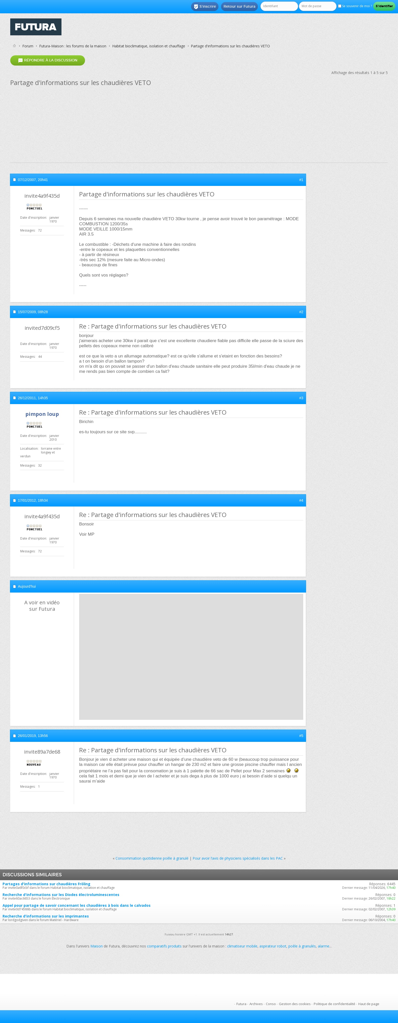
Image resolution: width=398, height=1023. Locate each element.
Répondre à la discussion (47, 60)
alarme (323, 946)
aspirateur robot (272, 946)
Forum (27, 46)
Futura (241, 1003)
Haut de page (368, 1003)
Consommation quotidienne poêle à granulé (152, 858)
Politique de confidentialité (334, 1003)
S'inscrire (205, 6)
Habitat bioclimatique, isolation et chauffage (148, 46)
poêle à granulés (302, 946)
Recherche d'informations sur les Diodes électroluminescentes (61, 894)
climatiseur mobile (242, 946)
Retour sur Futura (239, 6)
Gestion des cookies (295, 1003)
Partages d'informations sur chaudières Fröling (46, 883)
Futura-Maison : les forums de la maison (72, 46)
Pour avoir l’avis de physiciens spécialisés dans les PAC (238, 858)
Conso (271, 1003)
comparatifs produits (164, 946)
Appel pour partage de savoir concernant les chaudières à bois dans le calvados (77, 905)
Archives (256, 1003)
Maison (96, 946)
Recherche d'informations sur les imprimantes (46, 916)
